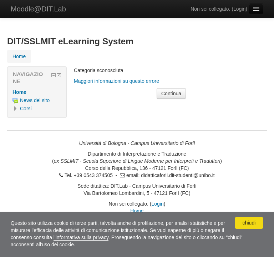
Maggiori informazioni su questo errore (116, 81)
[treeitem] (36, 92)
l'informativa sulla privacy (81, 237)
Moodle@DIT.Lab (38, 9)
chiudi (249, 223)
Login (239, 9)
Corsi (26, 108)
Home (19, 92)
